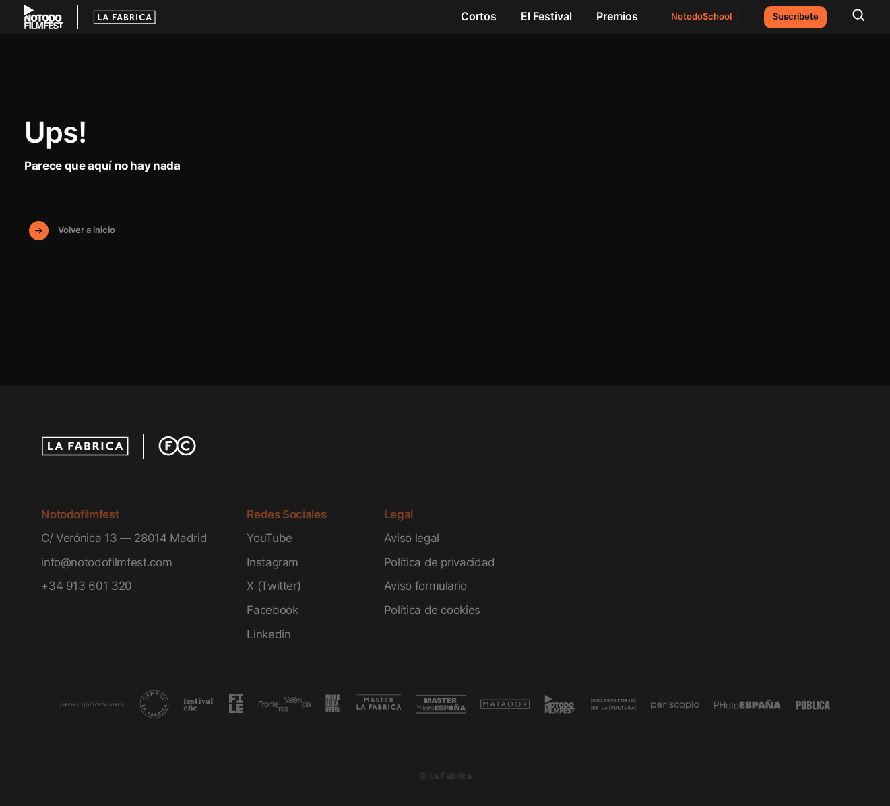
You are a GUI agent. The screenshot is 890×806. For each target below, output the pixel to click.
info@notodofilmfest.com (106, 562)
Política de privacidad (439, 562)
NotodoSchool (701, 16)
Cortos (479, 16)
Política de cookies (432, 610)
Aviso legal (411, 538)
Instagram (272, 562)
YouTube (269, 538)
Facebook (272, 610)
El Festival (546, 16)
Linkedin (268, 634)
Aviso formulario (426, 585)
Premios (617, 16)
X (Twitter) (273, 585)
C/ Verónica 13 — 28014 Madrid (124, 538)
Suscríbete (796, 16)
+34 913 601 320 (86, 585)
